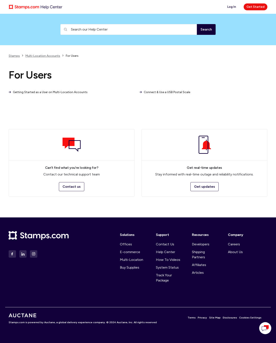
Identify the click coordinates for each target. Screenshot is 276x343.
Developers (200, 244)
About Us (235, 252)
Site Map (215, 317)
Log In (231, 7)
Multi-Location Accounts (42, 56)
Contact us (72, 187)
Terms (192, 317)
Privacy (202, 317)
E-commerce (130, 252)
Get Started (255, 7)
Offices (126, 244)
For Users (72, 56)
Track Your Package (164, 277)
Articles (198, 273)
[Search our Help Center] (128, 29)
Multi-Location (131, 260)
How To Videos (168, 260)
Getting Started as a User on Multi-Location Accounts (48, 92)
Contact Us (165, 244)
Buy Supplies (129, 267)
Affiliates (199, 265)
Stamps (14, 56)
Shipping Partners (198, 254)
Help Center (165, 252)
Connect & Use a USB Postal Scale (165, 92)
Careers (234, 244)
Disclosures (230, 317)
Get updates (204, 187)
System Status (167, 267)
